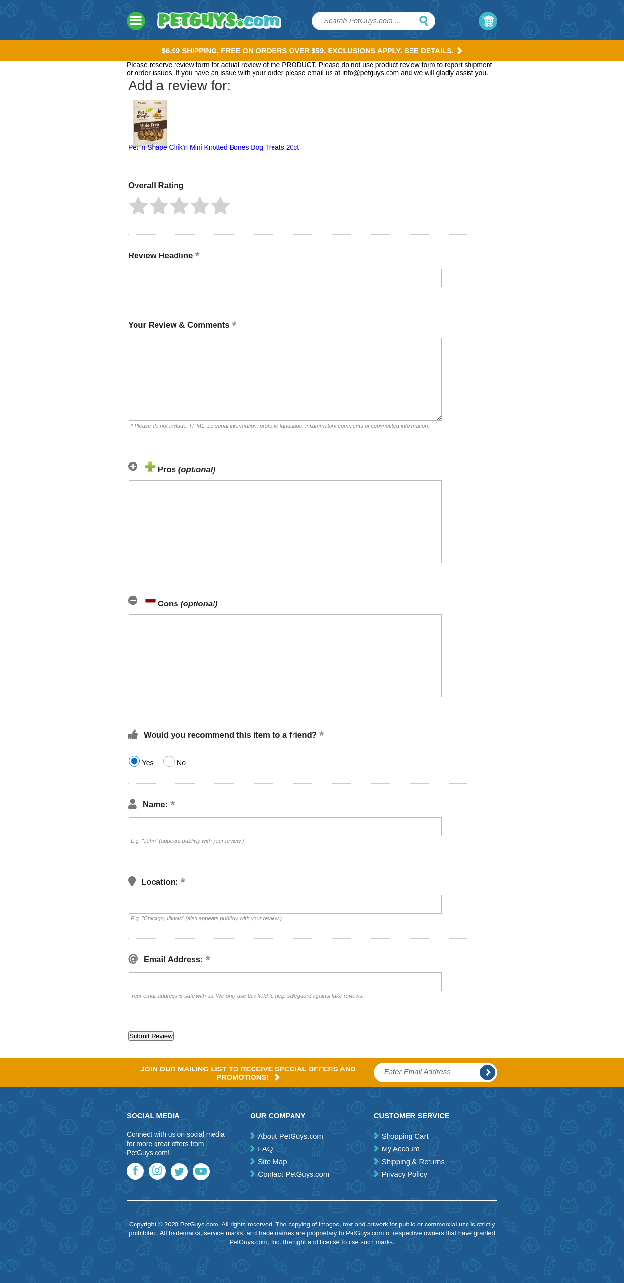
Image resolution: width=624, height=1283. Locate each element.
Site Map (272, 1161)
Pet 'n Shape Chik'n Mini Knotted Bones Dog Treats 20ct (213, 147)
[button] (138, 205)
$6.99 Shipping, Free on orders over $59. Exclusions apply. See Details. (312, 50)
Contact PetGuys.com (293, 1174)
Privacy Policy (404, 1174)
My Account (401, 1149)
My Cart (488, 21)
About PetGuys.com (290, 1136)
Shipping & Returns (413, 1161)
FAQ (265, 1149)
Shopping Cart (405, 1136)
